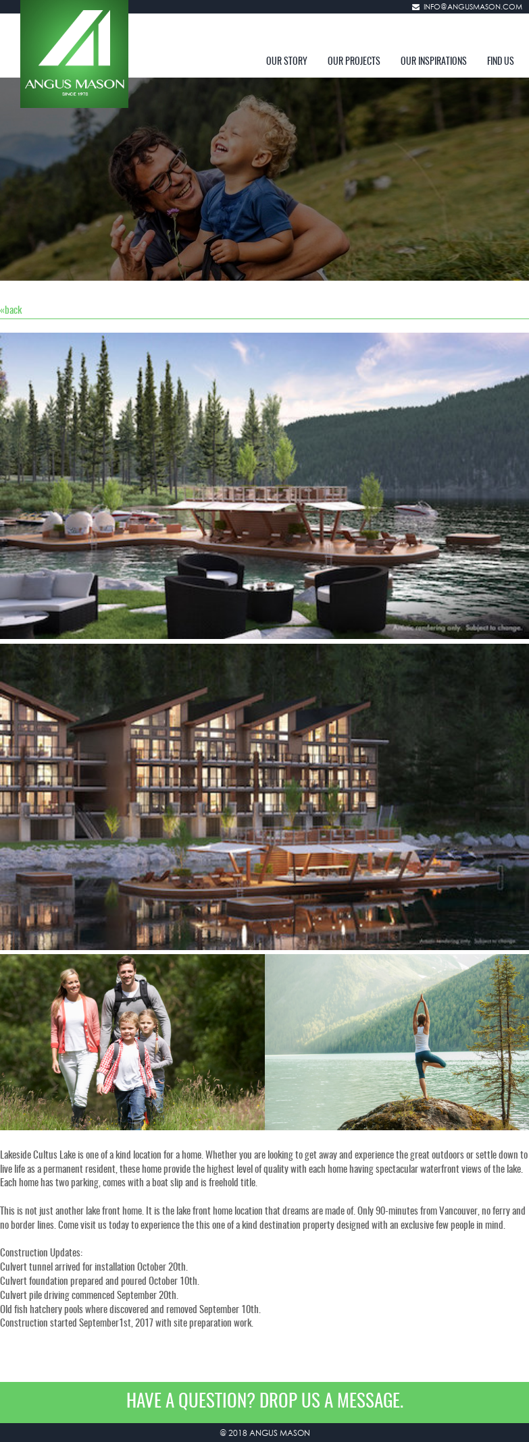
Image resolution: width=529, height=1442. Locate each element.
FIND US (500, 62)
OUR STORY (286, 62)
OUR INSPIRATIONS (434, 62)
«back (11, 311)
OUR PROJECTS (354, 62)
